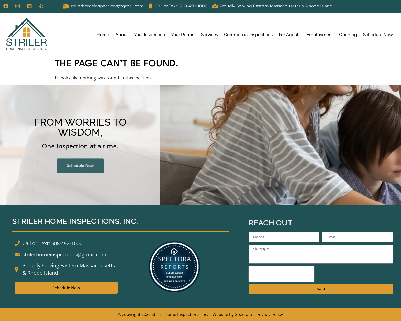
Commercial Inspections (248, 34)
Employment (320, 34)
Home (103, 34)
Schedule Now (378, 34)
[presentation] (281, 274)
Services (209, 34)
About (121, 34)
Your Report (183, 34)
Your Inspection (149, 34)
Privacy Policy (270, 314)
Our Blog (348, 34)
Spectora (243, 314)
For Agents (289, 34)
